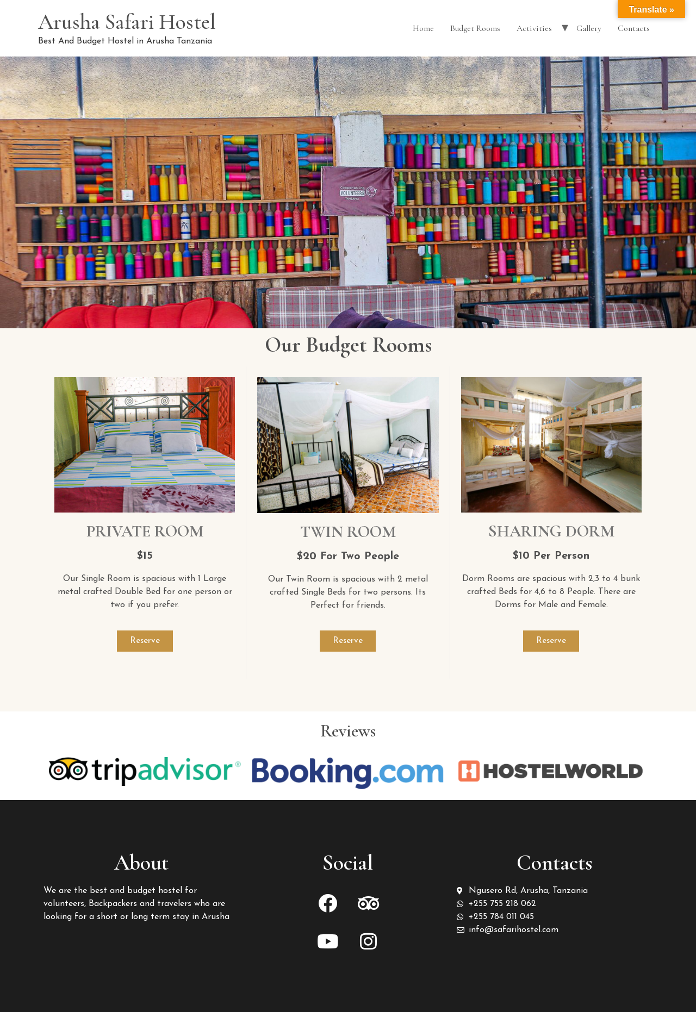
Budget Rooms (475, 28)
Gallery (588, 28)
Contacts (634, 28)
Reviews (348, 730)
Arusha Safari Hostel (127, 22)
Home (423, 28)
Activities (534, 28)
